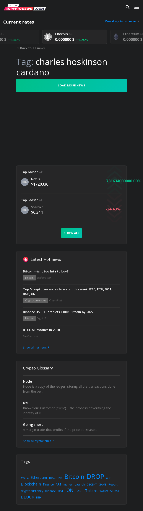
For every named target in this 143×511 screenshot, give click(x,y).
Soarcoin (37, 207)
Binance (50, 491)
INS (59, 478)
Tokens (91, 490)
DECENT (92, 484)
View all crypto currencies (122, 21)
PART (79, 491)
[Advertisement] (71, 129)
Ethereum (39, 477)
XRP (108, 478)
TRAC (52, 478)
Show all (71, 233)
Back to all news (30, 48)
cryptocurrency (32, 491)
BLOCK (27, 497)
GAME (103, 484)
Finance (48, 484)
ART (59, 484)
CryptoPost (55, 300)
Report (113, 484)
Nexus (35, 179)
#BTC (25, 478)
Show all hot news (36, 347)
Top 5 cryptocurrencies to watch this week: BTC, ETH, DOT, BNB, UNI (67, 291)
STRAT (115, 491)
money (68, 484)
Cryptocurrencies (35, 300)
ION (69, 490)
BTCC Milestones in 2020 (41, 330)
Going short (33, 424)
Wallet (103, 491)
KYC (26, 403)
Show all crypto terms (39, 441)
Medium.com (44, 278)
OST (60, 491)
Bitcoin (29, 278)
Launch (80, 484)
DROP (95, 476)
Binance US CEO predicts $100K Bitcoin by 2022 (58, 312)
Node (27, 381)
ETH (38, 497)
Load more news (71, 85)
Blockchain (31, 484)
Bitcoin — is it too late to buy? (45, 271)
